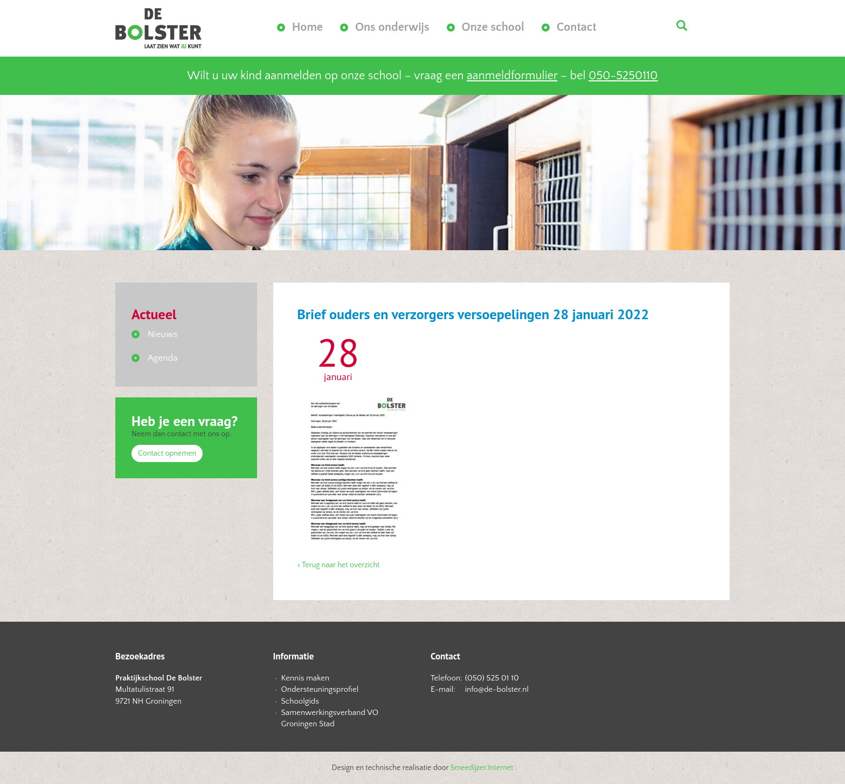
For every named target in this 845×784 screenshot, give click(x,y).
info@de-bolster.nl (497, 689)
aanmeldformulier (512, 75)
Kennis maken (305, 678)
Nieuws (162, 334)
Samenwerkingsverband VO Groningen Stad (330, 718)
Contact (577, 27)
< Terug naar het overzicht (338, 565)
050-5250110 (622, 75)
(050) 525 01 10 (492, 678)
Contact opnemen (167, 453)
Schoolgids (300, 701)
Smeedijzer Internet (482, 768)
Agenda (163, 358)
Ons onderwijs (392, 27)
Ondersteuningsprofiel (320, 689)
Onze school (493, 27)
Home (307, 27)
